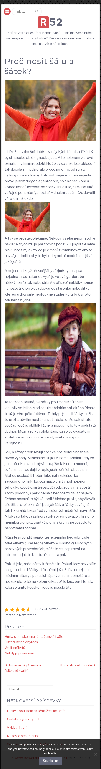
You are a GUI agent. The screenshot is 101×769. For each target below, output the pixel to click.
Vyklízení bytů (15, 648)
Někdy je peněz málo (20, 653)
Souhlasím (50, 761)
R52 (51, 22)
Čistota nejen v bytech (21, 642)
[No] (95, 754)
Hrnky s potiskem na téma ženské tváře (34, 637)
